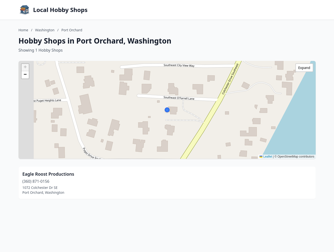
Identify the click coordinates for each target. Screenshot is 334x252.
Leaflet (265, 156)
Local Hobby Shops (60, 10)
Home (23, 30)
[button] (167, 109)
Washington (44, 30)
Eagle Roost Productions (48, 174)
